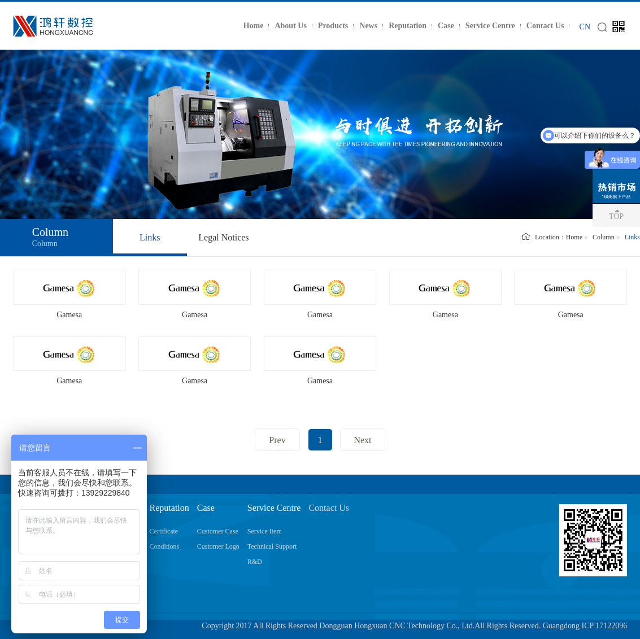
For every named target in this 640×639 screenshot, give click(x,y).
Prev (277, 440)
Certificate (164, 531)
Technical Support (272, 546)
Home (253, 25)
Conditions (165, 546)
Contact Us (545, 25)
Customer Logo (218, 546)
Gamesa (69, 314)
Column (604, 237)
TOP (616, 216)
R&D (254, 562)
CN (585, 27)
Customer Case (217, 531)
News (368, 25)
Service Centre (490, 25)
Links (150, 237)
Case (446, 25)
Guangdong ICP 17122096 (585, 626)
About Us (290, 25)
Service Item (264, 531)
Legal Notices (223, 237)
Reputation (407, 25)
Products (333, 25)
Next (362, 440)
